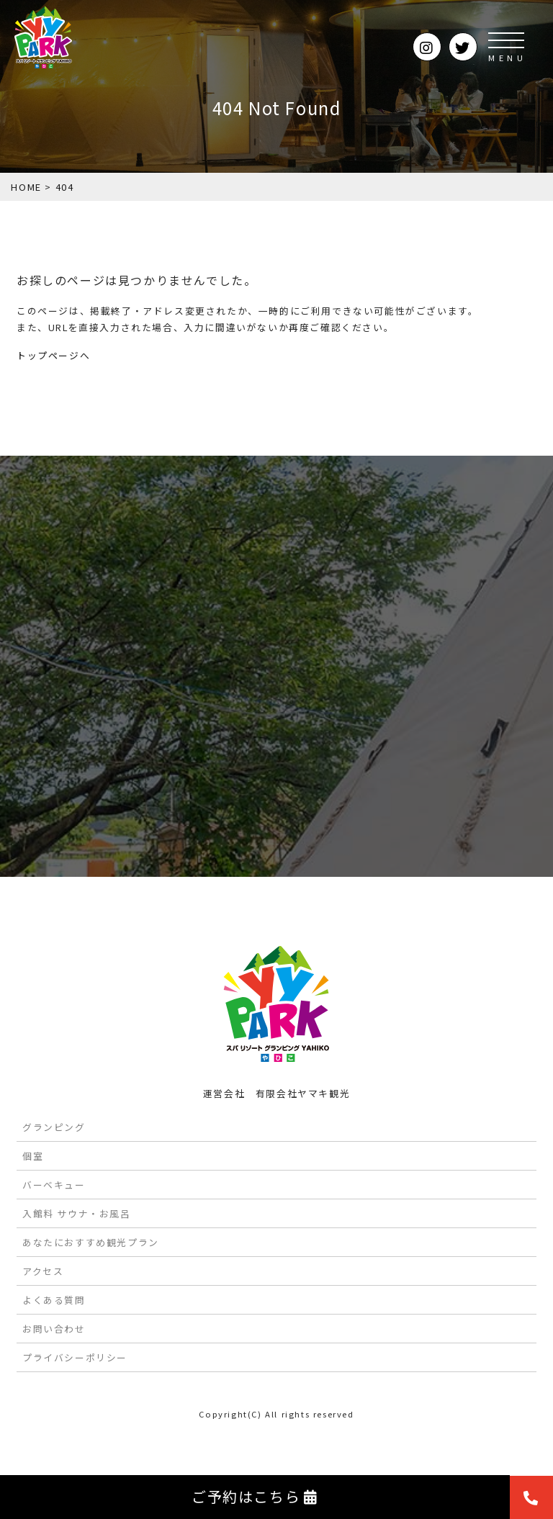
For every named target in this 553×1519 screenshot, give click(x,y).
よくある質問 (54, 1300)
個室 (32, 1156)
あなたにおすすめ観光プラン (90, 1242)
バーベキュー (54, 1184)
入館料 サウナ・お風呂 (76, 1213)
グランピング (54, 1127)
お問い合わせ (54, 1328)
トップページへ (53, 355)
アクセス (42, 1271)
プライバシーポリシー (74, 1357)
